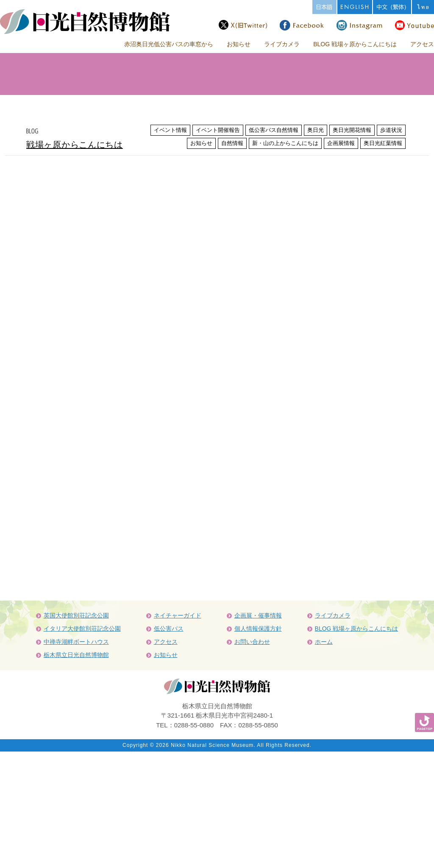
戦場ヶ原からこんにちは (74, 144)
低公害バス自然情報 (273, 130)
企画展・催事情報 (258, 615)
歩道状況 (391, 130)
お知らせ (238, 44)
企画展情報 (341, 143)
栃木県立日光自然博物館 (76, 654)
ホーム (324, 641)
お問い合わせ (252, 641)
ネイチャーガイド (177, 615)
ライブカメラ (282, 44)
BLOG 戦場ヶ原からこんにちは (355, 44)
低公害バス (169, 628)
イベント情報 (170, 130)
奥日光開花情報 (352, 130)
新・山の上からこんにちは (285, 143)
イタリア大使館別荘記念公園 (82, 628)
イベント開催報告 (218, 130)
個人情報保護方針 (258, 628)
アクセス (422, 44)
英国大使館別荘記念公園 (76, 615)
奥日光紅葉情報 (383, 143)
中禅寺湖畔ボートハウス (76, 641)
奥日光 (315, 130)
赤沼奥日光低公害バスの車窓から (168, 44)
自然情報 (232, 143)
